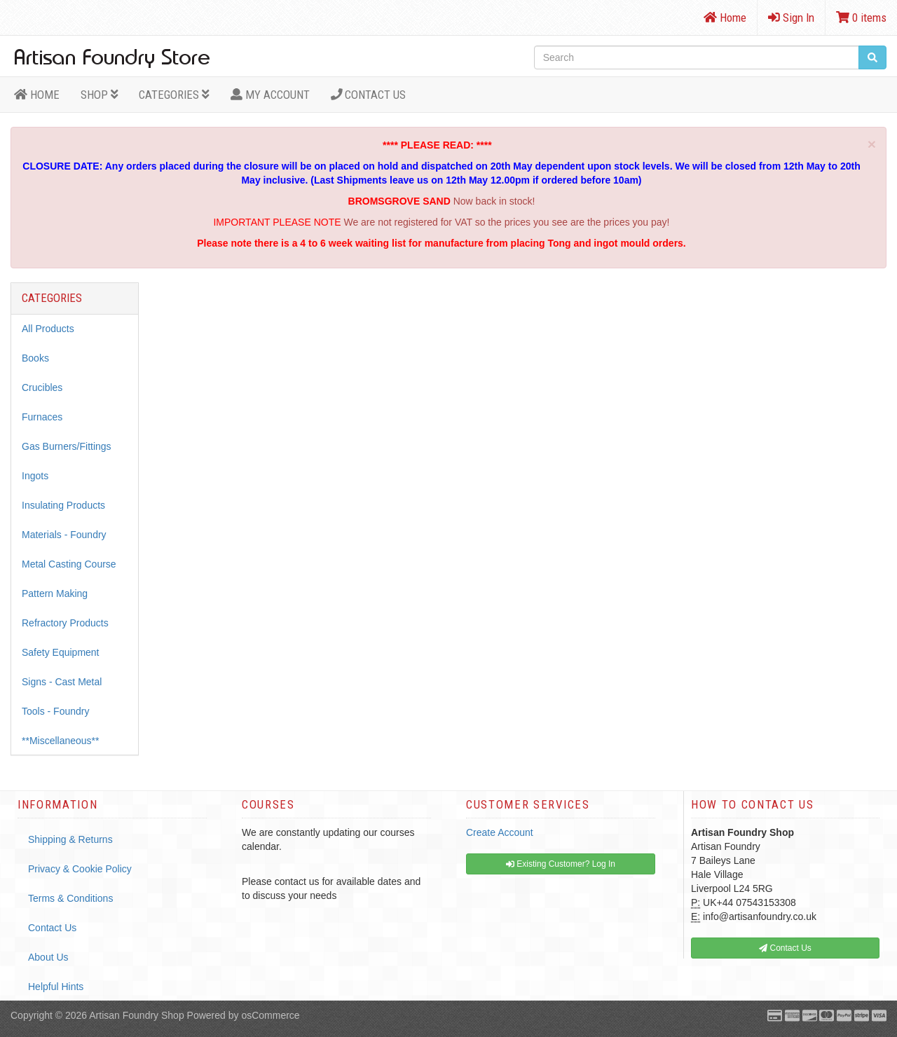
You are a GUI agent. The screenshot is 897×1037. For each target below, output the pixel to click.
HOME (37, 95)
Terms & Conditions (70, 898)
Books (35, 358)
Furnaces (42, 417)
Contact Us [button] (785, 948)
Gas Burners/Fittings (66, 446)
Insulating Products (63, 505)
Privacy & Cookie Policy (80, 868)
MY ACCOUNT (270, 95)
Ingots (35, 475)
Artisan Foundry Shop (136, 1015)
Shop (99, 95)
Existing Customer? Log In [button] (560, 864)
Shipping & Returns (70, 839)
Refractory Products (65, 623)
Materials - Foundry (64, 534)
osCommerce (270, 1015)
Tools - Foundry (55, 711)
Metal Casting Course (69, 564)
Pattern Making (55, 593)
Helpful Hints (55, 986)
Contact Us (368, 95)
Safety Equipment (61, 652)
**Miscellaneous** (61, 740)
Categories (174, 95)
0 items (861, 18)
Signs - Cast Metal (62, 681)
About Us (48, 957)
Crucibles (42, 387)
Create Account (499, 832)
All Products (48, 328)
